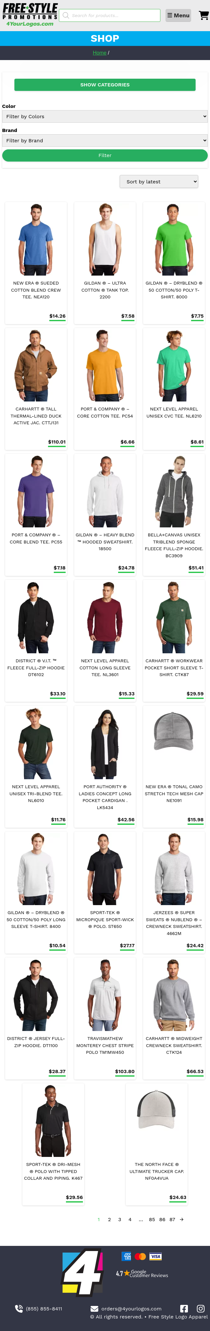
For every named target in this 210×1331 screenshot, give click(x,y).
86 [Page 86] (162, 1219)
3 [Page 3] (119, 1219)
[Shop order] (159, 181)
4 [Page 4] (130, 1219)
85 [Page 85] (152, 1219)
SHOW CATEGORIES (105, 85)
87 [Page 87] (172, 1219)
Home (100, 53)
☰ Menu (178, 15)
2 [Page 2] (109, 1219)
